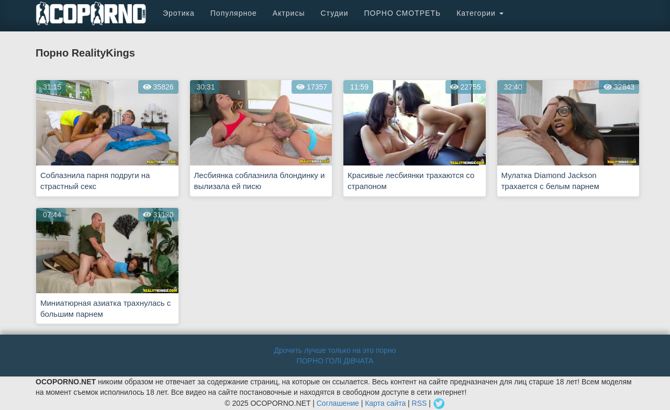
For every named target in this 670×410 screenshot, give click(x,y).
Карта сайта (385, 403)
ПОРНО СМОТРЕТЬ (402, 13)
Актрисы (289, 13)
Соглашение (338, 403)
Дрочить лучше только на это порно (335, 350)
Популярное (233, 13)
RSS (419, 403)
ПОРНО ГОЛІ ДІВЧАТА (335, 361)
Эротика (179, 13)
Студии (334, 13)
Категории (480, 13)
